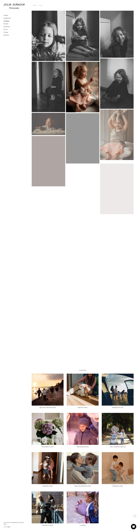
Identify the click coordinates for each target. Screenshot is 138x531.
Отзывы (6, 32)
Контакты (6, 35)
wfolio (8, 526)
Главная (6, 15)
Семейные (6, 21)
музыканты (7, 26)
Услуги (5, 29)
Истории (6, 23)
